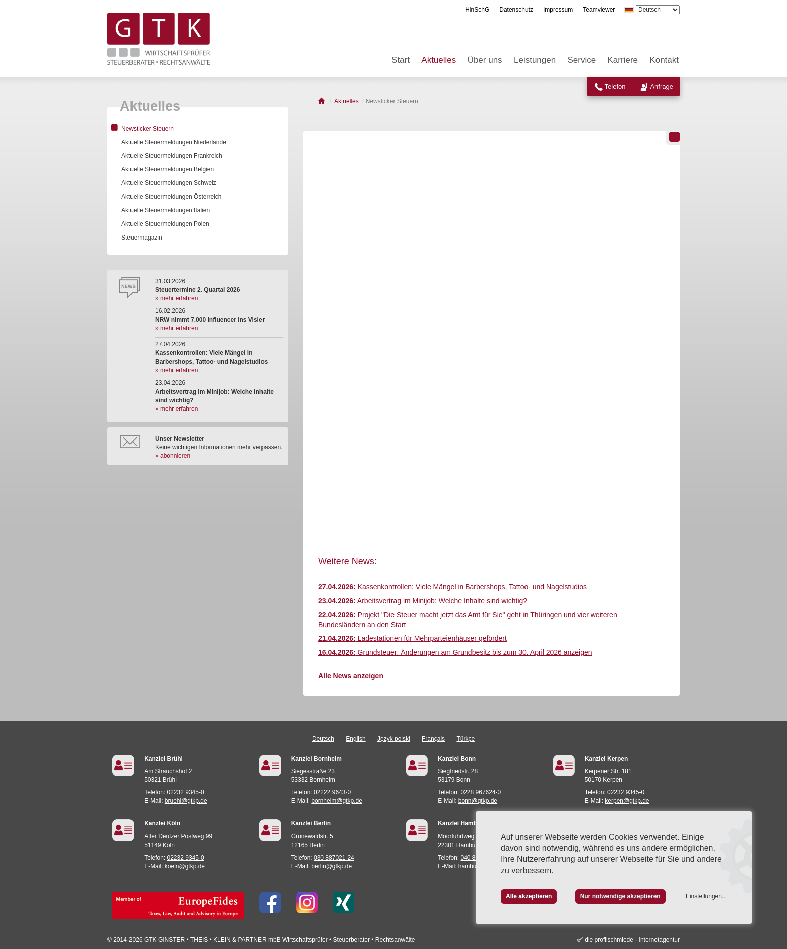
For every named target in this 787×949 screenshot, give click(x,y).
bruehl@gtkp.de (186, 800)
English (355, 738)
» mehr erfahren (176, 298)
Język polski (393, 738)
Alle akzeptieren (529, 896)
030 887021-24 (334, 857)
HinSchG (477, 9)
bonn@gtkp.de (477, 800)
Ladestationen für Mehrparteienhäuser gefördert (412, 638)
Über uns (485, 60)
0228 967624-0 (481, 792)
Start (400, 60)
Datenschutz (516, 9)
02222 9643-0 (332, 792)
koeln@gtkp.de (185, 866)
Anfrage (661, 86)
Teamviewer (599, 9)
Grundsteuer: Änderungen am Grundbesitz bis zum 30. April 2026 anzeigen (455, 652)
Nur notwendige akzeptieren (620, 896)
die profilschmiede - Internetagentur (632, 939)
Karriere (623, 60)
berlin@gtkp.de (331, 866)
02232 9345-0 (185, 792)
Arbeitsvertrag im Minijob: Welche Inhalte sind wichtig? (422, 601)
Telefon (615, 86)
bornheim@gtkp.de (336, 800)
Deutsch (323, 738)
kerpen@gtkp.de (627, 800)
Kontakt (664, 60)
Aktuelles (438, 60)
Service (582, 60)
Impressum (558, 9)
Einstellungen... (706, 896)
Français (433, 738)
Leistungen (535, 60)
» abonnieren (172, 455)
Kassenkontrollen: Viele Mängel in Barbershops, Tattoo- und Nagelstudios (452, 587)
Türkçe (465, 738)
